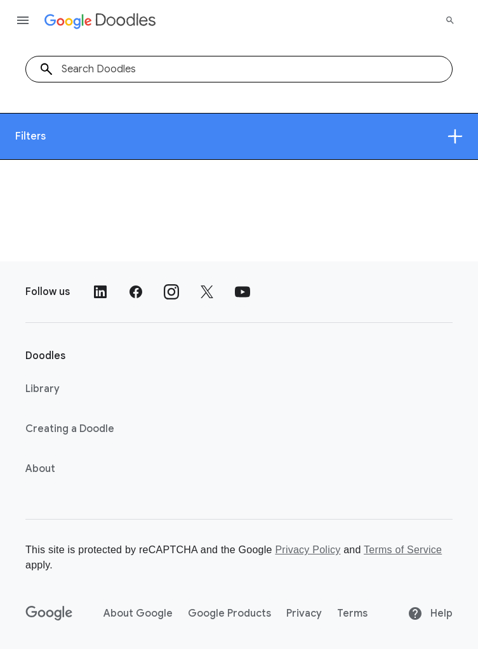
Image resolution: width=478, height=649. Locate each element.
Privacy (304, 613)
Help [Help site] (430, 613)
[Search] (450, 20)
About (40, 468)
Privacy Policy (307, 549)
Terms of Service (403, 549)
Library (42, 389)
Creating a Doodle (69, 429)
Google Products (229, 613)
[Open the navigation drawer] (23, 20)
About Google (138, 613)
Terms (352, 613)
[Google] (49, 613)
